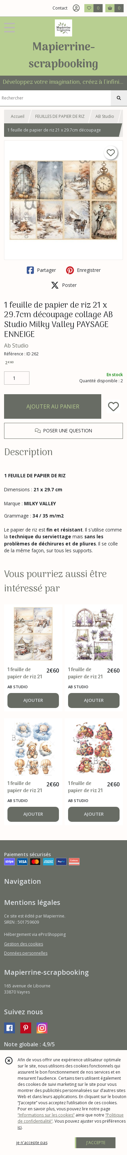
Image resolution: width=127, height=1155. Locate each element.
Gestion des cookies (23, 944)
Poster (64, 285)
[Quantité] (16, 378)
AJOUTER (33, 700)
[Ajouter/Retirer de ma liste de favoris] (113, 406)
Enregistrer (83, 270)
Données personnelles (25, 953)
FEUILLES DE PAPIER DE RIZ (60, 116)
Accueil (17, 116)
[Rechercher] (119, 98)
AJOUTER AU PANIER (52, 406)
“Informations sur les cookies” (46, 1115)
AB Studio (105, 116)
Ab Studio (16, 345)
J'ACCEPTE (95, 1142)
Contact (59, 8)
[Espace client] (76, 8)
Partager (41, 270)
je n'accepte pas (31, 1142)
